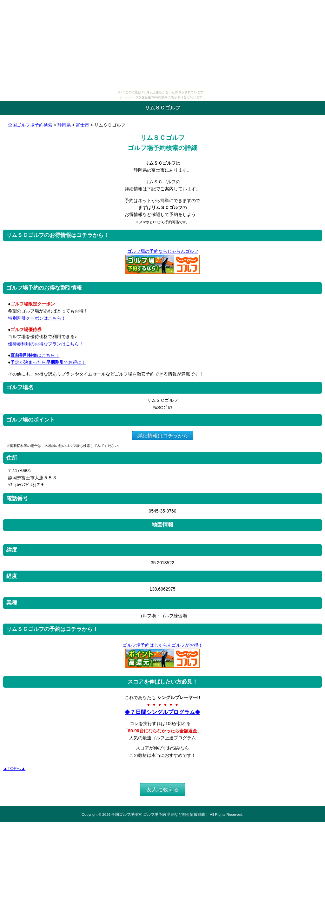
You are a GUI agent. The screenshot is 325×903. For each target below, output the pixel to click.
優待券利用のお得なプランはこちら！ (45, 343)
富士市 (82, 125)
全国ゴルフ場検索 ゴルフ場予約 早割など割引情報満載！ (160, 814)
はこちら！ (34, 355)
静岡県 (64, 125)
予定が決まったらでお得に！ (48, 362)
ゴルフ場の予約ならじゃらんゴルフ (162, 251)
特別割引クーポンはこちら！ (37, 318)
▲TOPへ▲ (14, 768)
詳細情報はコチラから (162, 435)
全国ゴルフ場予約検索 (30, 125)
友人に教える (162, 790)
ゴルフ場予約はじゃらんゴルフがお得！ (163, 645)
